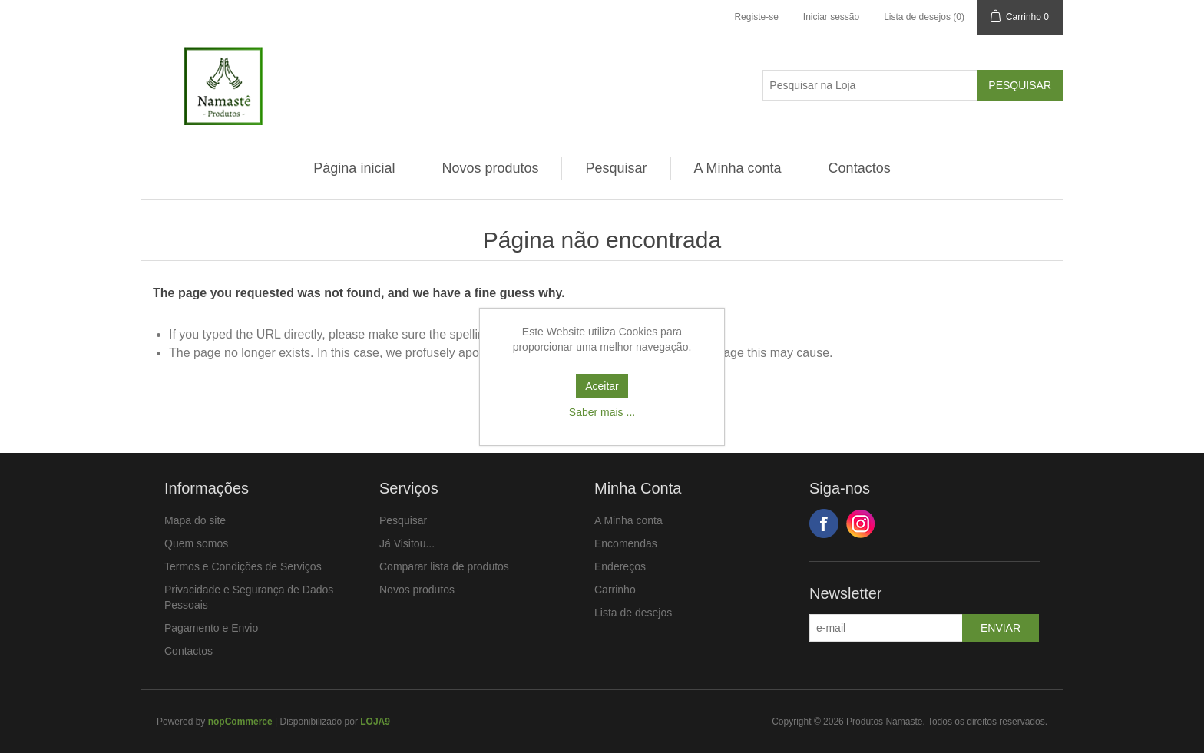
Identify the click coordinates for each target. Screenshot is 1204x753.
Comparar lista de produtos (444, 566)
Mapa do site (195, 520)
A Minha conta (738, 168)
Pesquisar (616, 168)
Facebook (823, 523)
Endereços (620, 566)
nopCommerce (240, 721)
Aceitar (602, 386)
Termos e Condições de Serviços (243, 566)
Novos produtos (490, 168)
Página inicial (354, 168)
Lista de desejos (633, 612)
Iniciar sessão (831, 17)
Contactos (860, 168)
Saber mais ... (602, 412)
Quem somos (196, 543)
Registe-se (756, 17)
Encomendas (625, 543)
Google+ (860, 523)
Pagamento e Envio (211, 628)
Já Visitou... (407, 543)
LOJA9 (375, 721)
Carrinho (615, 589)
